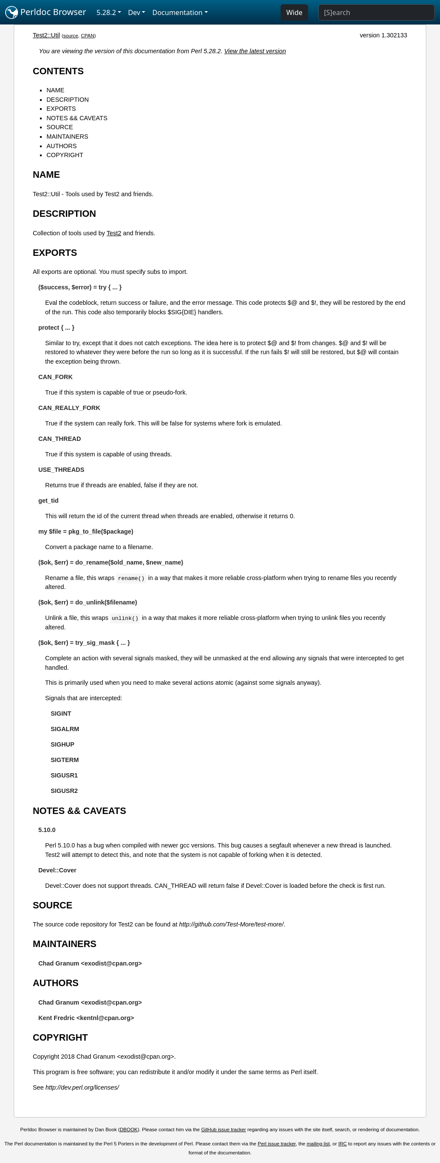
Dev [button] (134, 12)
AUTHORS (61, 146)
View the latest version (255, 51)
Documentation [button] (177, 12)
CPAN (87, 35)
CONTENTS (58, 71)
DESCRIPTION (67, 99)
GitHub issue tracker (223, 1129)
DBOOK (129, 1129)
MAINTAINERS (67, 136)
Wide (294, 12)
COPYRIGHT (64, 155)
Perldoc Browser (45, 12)
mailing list (318, 1143)
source (70, 35)
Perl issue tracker (277, 1143)
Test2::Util (46, 35)
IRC (342, 1143)
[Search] (376, 12)
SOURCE (59, 127)
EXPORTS (61, 108)
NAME (55, 90)
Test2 (114, 233)
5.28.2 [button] (106, 12)
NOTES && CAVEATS (76, 118)
